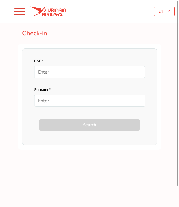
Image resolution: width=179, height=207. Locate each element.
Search (89, 125)
